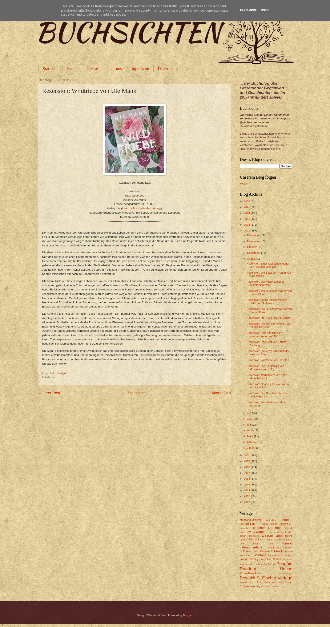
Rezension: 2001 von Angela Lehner (268, 318)
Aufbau (287, 519)
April (250, 430)
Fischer (244, 539)
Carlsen (283, 523)
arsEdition (271, 520)
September (254, 252)
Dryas (242, 532)
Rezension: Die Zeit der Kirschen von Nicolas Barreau (268, 325)
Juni (250, 418)
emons (288, 536)
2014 (247, 490)
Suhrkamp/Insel (266, 582)
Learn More (247, 10)
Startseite (50, 68)
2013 (247, 496)
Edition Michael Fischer (280, 532)
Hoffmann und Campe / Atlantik (261, 551)
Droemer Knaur (280, 527)
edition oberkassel (249, 536)
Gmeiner (268, 539)
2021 (247, 230)
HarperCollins (274, 547)
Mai (249, 424)
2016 (247, 478)
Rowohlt (247, 577)
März (250, 436)
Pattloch (271, 564)
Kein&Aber (245, 555)
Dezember (253, 235)
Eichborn (267, 535)
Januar (251, 447)
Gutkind (270, 543)
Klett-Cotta (264, 555)
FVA (251, 539)
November (253, 241)
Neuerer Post (49, 393)
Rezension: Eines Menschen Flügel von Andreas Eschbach (267, 265)
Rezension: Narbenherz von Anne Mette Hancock (266, 376)
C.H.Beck (271, 523)
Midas (252, 564)
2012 (247, 502)
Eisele (278, 536)
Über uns (114, 68)
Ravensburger (285, 573)
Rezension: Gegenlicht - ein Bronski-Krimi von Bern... (268, 385)
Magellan (265, 559)
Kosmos (276, 555)
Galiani (259, 539)
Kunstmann (286, 555)
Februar (252, 442)
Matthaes (244, 564)
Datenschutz (168, 68)
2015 (247, 484)
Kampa (288, 551)
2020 (247, 455)
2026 (247, 201)
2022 (247, 224)
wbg (257, 586)
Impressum (139, 68)
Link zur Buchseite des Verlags (141, 208)
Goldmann (279, 539)
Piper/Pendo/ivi (251, 573)
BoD (263, 524)
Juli (249, 412)
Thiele (279, 583)
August (251, 258)
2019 (247, 461)
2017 (247, 473)
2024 (247, 213)
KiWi (254, 555)
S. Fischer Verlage (274, 577)
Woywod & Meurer (270, 586)
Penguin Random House (266, 566)
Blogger (187, 615)
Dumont (261, 531)
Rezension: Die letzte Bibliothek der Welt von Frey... (267, 352)
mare (289, 559)
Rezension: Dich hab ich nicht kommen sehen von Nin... (264, 334)
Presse (92, 68)
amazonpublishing (251, 519)
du (253, 532)
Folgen (244, 183)
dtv (53, 377)
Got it (265, 10)
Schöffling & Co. (248, 583)
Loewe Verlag (249, 559)
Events (72, 68)
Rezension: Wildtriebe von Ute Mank (268, 360)
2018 (247, 467)
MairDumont (279, 559)
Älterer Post (221, 393)
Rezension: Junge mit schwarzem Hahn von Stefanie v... (266, 301)
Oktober (252, 247)
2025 (247, 207)
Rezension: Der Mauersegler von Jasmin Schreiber (266, 283)
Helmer (288, 548)
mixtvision (261, 564)
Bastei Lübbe (249, 523)
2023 (247, 219)
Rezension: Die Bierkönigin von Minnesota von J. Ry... (265, 367)
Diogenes (258, 527)
